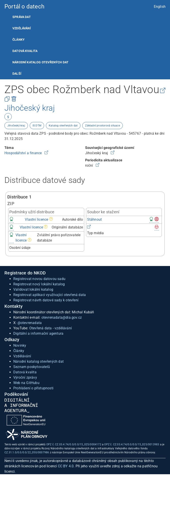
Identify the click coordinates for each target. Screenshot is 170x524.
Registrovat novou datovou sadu (39, 279)
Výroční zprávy (25, 377)
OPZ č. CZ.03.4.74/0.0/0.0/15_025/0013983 (131, 444)
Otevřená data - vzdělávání (50, 328)
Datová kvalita (24, 51)
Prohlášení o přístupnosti (33, 388)
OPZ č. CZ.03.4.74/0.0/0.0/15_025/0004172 (73, 444)
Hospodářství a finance (23, 153)
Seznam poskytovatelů (31, 367)
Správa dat (21, 17)
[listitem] (85, 17)
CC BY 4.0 (66, 466)
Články (18, 39)
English (160, 6)
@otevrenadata (30, 323)
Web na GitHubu (26, 383)
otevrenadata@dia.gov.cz (61, 317)
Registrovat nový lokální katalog (39, 284)
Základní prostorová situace (102, 125)
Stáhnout (94, 219)
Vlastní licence (36, 219)
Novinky (19, 345)
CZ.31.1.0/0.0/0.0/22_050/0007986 (26, 452)
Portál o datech (24, 6)
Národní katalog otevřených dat (38, 361)
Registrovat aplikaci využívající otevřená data (49, 295)
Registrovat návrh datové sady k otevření (45, 300)
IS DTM (37, 125)
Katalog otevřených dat (63, 125)
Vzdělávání (21, 28)
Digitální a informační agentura (38, 333)
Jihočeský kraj (16, 125)
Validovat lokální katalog (33, 289)
